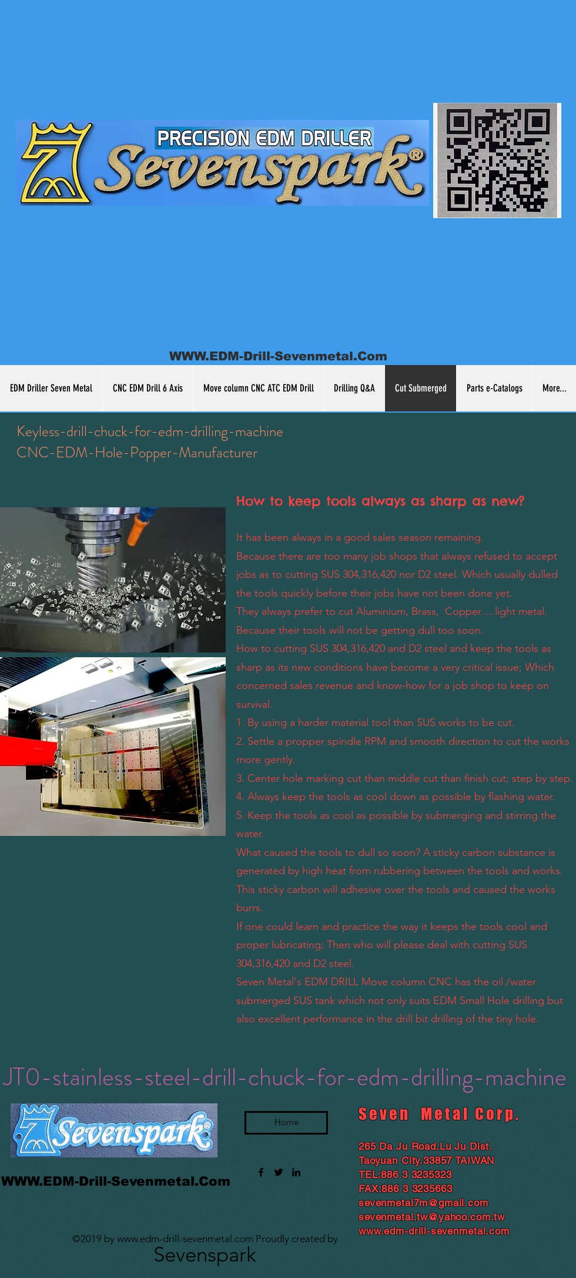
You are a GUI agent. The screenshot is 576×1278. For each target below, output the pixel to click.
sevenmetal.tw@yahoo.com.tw (432, 1217)
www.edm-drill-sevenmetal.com (185, 1238)
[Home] (286, 1123)
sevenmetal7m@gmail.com (423, 1203)
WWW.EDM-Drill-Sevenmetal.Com (278, 356)
